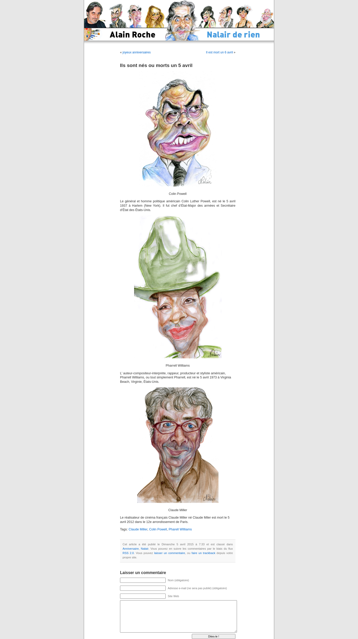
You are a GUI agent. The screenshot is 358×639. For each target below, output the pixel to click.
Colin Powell (158, 529)
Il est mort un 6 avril (219, 52)
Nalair (144, 548)
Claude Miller (138, 529)
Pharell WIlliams (180, 529)
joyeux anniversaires (137, 52)
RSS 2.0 (128, 553)
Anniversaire (131, 548)
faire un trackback (203, 553)
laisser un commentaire (169, 553)
